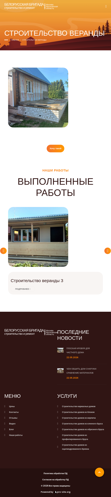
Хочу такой (55, 148)
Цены (12, 406)
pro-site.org (62, 492)
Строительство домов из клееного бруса (82, 423)
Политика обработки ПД (55, 473)
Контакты (14, 412)
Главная (15, 40)
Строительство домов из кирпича (79, 417)
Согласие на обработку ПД (55, 479)
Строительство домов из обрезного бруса (83, 429)
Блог (11, 429)
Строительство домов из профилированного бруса (75, 437)
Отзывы (13, 417)
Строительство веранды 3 (37, 280)
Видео (12, 423)
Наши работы (16, 435)
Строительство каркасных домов (78, 406)
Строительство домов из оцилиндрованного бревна (75, 446)
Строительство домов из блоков (78, 412)
